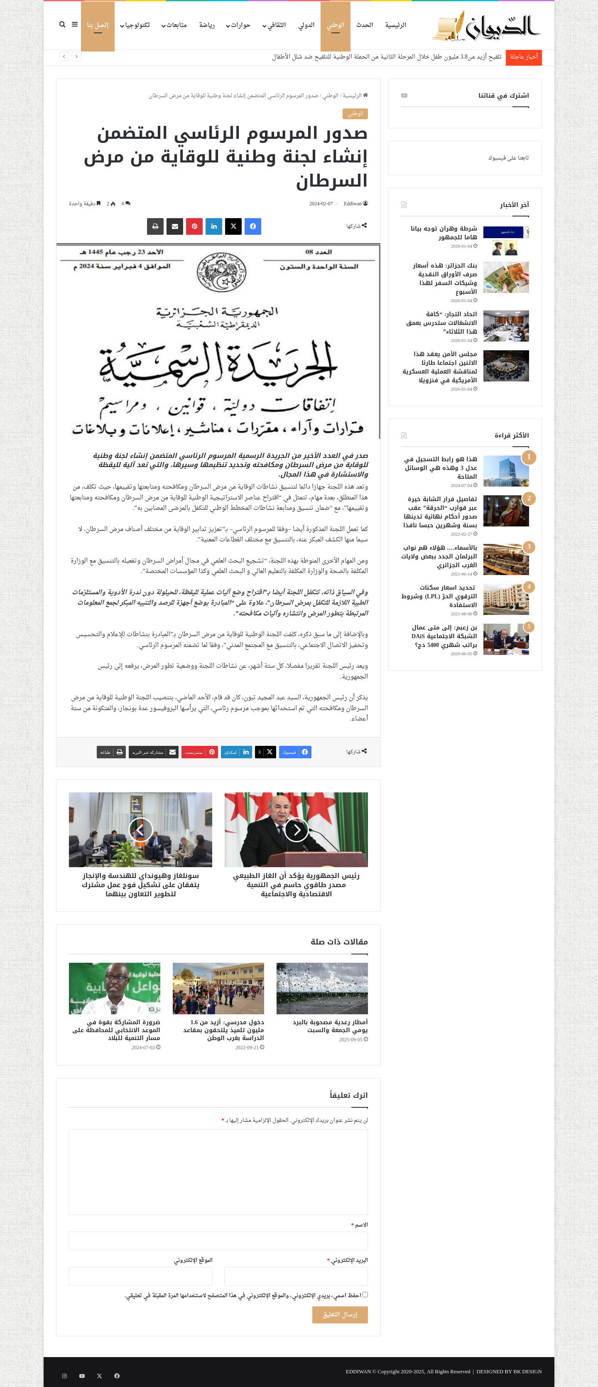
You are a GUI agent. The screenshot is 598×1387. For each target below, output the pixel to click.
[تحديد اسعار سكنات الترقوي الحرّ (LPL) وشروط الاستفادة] (506, 599)
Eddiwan (352, 204)
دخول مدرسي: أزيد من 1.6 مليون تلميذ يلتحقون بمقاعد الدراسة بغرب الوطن (223, 1030)
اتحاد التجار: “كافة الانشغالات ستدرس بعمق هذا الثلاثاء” (441, 323)
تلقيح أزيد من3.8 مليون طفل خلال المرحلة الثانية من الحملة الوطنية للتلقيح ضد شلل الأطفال (387, 57)
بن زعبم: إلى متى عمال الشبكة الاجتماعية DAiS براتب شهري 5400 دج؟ (444, 636)
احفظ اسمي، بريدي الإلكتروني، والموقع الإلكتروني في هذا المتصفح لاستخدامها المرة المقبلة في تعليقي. (243, 1296)
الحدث (364, 25)
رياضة (207, 25)
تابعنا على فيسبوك (508, 158)
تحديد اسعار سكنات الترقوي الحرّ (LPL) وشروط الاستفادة (439, 596)
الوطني (335, 25)
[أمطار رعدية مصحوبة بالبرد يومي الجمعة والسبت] (322, 988)
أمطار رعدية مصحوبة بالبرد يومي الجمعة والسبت (330, 1026)
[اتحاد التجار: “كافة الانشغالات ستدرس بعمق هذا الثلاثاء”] (506, 326)
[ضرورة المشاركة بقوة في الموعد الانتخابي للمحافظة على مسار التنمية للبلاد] (114, 988)
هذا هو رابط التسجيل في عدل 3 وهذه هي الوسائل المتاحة (440, 468)
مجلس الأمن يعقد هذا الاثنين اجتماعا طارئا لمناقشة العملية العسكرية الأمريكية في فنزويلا (439, 367)
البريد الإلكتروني (347, 1260)
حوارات (241, 25)
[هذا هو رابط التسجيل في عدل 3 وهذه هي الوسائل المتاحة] (506, 471)
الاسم (359, 1225)
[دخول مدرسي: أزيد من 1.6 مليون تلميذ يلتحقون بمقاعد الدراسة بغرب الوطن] (218, 988)
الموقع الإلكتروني (193, 1260)
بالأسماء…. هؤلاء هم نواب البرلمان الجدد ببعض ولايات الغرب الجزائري (439, 556)
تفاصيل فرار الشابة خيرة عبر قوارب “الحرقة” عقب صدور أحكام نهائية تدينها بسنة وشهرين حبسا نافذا (440, 512)
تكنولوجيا (137, 25)
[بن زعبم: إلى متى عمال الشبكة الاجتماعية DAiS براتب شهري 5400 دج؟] (506, 639)
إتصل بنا (98, 25)
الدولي (306, 25)
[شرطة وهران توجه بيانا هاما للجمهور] (506, 240)
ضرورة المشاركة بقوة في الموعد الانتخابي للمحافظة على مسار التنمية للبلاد (116, 1030)
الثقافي (276, 25)
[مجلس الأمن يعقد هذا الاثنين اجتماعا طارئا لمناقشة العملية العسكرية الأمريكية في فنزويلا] (506, 365)
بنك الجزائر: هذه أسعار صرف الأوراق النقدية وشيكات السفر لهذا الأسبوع (445, 279)
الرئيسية (396, 25)
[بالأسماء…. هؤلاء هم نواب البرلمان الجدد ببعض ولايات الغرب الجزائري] (506, 559)
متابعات (177, 25)
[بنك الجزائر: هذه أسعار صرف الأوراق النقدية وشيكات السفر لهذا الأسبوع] (506, 277)
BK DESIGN (527, 1372)
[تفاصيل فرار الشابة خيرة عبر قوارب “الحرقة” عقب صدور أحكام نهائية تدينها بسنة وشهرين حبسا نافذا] (506, 510)
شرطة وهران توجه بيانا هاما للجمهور (444, 233)
